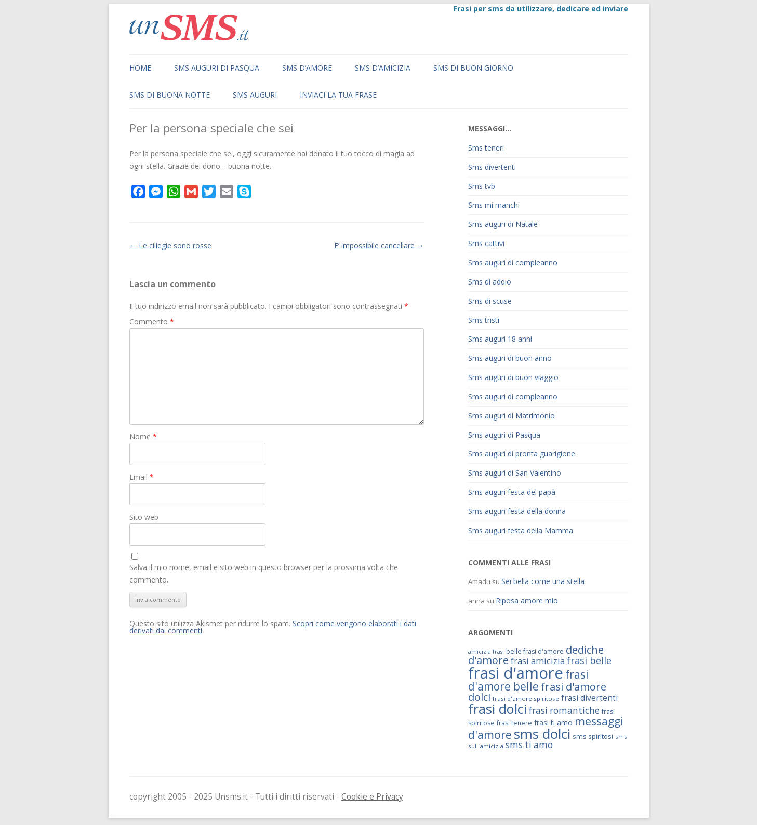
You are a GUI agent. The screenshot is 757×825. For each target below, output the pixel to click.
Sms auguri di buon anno (510, 358)
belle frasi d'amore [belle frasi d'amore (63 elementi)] (535, 651)
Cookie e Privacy (372, 796)
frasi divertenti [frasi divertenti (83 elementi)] (589, 698)
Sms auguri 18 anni (500, 339)
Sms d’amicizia (382, 68)
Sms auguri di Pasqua (216, 68)
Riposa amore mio (527, 600)
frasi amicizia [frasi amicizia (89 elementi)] (538, 661)
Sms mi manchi (494, 205)
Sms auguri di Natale (503, 224)
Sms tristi (483, 320)
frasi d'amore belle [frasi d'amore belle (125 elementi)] (528, 680)
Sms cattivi (486, 243)
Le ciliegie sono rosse (170, 245)
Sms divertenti (492, 167)
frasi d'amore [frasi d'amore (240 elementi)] (515, 672)
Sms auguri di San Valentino (514, 473)
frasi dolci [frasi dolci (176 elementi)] (497, 709)
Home (140, 68)
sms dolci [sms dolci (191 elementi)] (542, 733)
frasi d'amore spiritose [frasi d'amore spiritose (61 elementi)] (526, 698)
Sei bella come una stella (543, 581)
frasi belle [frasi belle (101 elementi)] (589, 660)
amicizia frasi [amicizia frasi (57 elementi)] (486, 651)
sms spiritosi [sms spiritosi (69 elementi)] (593, 736)
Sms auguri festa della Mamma (520, 530)
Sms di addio (489, 282)
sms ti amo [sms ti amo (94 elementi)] (529, 745)
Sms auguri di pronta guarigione (521, 453)
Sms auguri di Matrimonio (511, 416)
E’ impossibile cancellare (379, 245)
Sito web (143, 517)
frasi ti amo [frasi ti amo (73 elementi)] (553, 722)
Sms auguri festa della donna (517, 511)
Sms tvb (481, 186)
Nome (143, 436)
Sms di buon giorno (473, 68)
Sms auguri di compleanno (512, 262)
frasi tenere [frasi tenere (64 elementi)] (514, 723)
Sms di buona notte (169, 95)
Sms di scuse (490, 301)
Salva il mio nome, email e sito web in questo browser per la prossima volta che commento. (263, 573)
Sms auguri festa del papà (511, 492)
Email (141, 477)
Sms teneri (486, 148)
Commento (151, 322)
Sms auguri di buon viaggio (513, 377)
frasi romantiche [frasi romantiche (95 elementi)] (564, 710)
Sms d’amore (307, 68)
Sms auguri (255, 95)
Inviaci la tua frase (338, 95)
